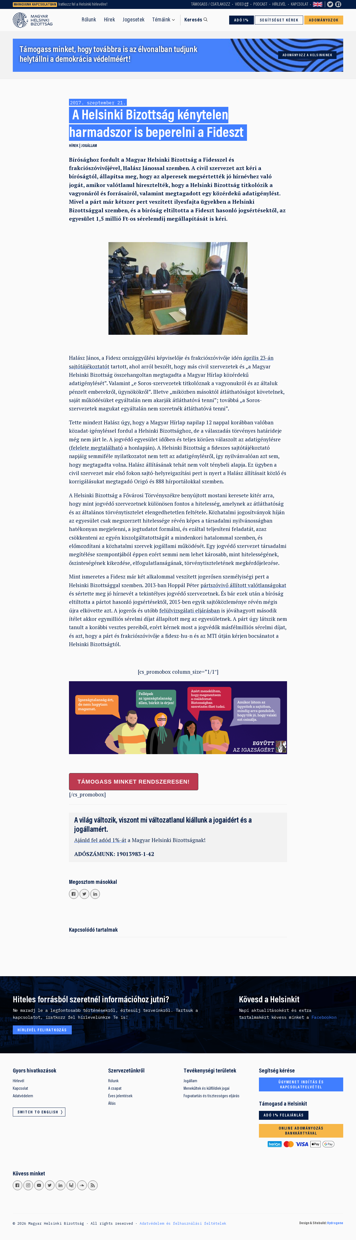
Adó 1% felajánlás (283, 1115)
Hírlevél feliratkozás (42, 1030)
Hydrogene (335, 1223)
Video (239, 4)
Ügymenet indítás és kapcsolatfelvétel (301, 1084)
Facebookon (324, 1017)
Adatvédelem (23, 1096)
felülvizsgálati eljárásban (189, 610)
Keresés (193, 20)
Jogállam (89, 146)
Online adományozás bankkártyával (301, 1131)
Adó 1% (241, 20)
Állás (112, 1103)
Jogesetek (134, 20)
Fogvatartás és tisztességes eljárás (211, 1096)
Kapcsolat (299, 4)
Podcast (260, 4)
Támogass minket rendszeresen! (134, 782)
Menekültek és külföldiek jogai (206, 1088)
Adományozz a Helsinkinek (307, 55)
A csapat (115, 1088)
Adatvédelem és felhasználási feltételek (183, 1223)
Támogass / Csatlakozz (210, 4)
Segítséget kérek (279, 20)
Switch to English (317, 4)
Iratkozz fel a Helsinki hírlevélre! (82, 4)
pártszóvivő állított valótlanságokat (243, 585)
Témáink (161, 20)
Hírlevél (279, 4)
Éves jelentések (120, 1096)
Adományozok (323, 20)
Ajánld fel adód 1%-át (100, 839)
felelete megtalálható (97, 447)
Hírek (109, 20)
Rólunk (89, 20)
